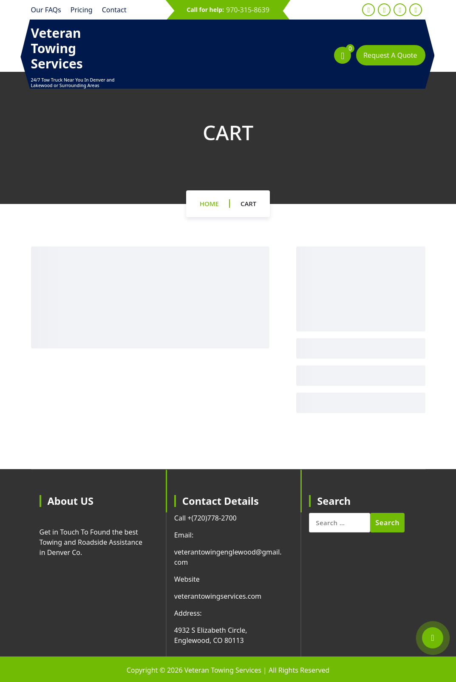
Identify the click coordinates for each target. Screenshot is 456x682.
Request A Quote (390, 55)
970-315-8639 (247, 9)
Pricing (82, 9)
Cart (248, 203)
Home (209, 203)
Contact (114, 9)
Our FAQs (46, 9)
